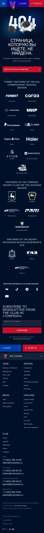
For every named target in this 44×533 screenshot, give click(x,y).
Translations (28, 368)
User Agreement (7, 520)
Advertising (6, 445)
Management (7, 371)
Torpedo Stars (28, 410)
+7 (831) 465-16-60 (12, 460)
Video (4, 399)
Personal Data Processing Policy (11, 516)
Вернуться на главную (22, 69)
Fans (25, 417)
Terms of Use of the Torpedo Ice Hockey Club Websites (17, 508)
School (5, 448)
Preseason (27, 389)
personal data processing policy (22, 338)
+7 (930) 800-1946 (12, 492)
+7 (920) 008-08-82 (12, 481)
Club (5, 434)
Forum (26, 406)
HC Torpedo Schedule (31, 382)
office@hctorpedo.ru (13, 463)
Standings (27, 375)
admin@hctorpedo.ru (13, 495)
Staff (4, 382)
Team (5, 364)
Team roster (6, 375)
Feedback (6, 452)
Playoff (26, 385)
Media (6, 395)
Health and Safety (7, 523)
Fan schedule (28, 403)
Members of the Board (10, 368)
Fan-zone (29, 395)
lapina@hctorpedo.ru (13, 484)
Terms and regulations (31, 427)
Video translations (8, 403)
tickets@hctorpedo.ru (13, 473)
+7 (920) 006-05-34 (12, 470)
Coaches (5, 378)
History (5, 438)
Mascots (26, 413)
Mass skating (28, 424)
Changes (5, 385)
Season (28, 364)
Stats (25, 378)
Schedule (27, 371)
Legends (5, 441)
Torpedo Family (29, 399)
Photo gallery (7, 406)
